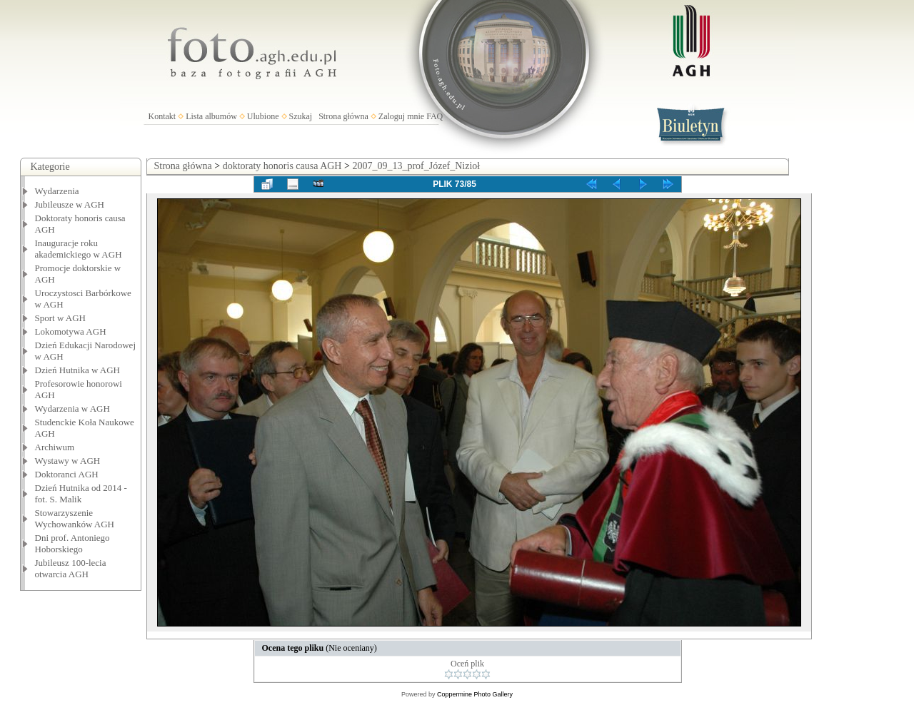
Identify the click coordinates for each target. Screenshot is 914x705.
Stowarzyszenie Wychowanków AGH (75, 518)
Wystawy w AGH (68, 460)
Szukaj (301, 116)
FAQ (434, 116)
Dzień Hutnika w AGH (78, 370)
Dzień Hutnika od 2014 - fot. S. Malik (81, 493)
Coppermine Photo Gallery (475, 694)
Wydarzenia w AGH (72, 408)
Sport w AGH (60, 318)
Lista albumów (211, 116)
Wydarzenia (57, 191)
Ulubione (263, 116)
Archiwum (55, 447)
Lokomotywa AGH (70, 331)
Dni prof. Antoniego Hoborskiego (72, 543)
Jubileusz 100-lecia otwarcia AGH (70, 568)
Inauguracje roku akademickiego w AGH (78, 249)
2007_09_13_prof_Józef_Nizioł (416, 166)
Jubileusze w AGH (70, 204)
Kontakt (162, 116)
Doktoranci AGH (67, 474)
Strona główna (343, 116)
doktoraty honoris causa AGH (282, 166)
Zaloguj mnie (401, 116)
